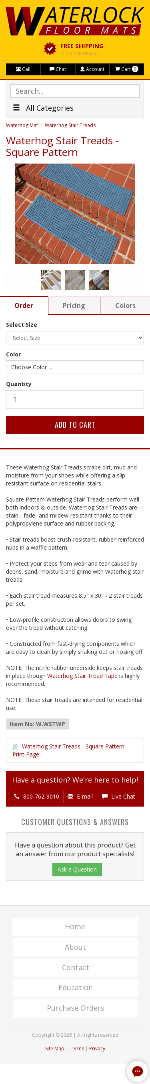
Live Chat (118, 796)
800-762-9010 (36, 796)
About (75, 947)
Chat (58, 69)
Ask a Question (77, 869)
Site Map (54, 1048)
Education (75, 987)
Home (75, 926)
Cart (126, 69)
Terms (77, 1048)
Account (92, 69)
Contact (75, 967)
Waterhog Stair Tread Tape (82, 676)
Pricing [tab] (74, 305)
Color (13, 354)
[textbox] (75, 91)
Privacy (97, 1048)
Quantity (19, 384)
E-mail (80, 796)
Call (23, 69)
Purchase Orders (75, 1008)
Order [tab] (23, 305)
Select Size (21, 324)
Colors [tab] (125, 305)
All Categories (43, 108)
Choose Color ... (31, 367)
